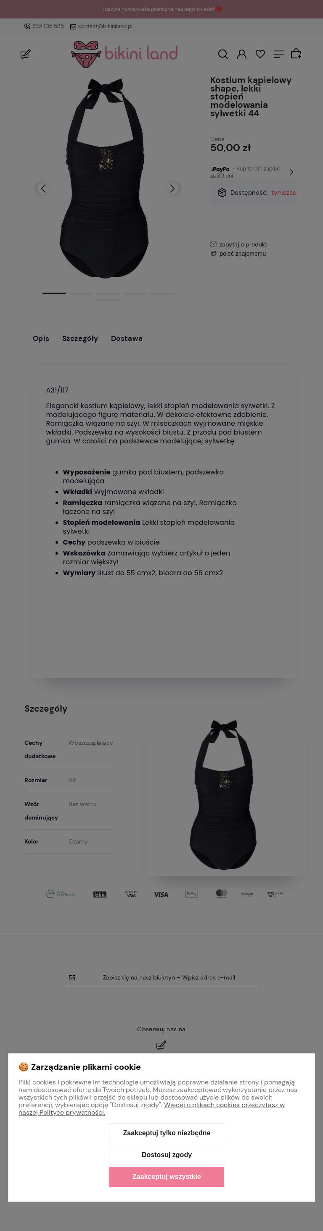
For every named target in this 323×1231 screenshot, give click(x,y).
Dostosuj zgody (167, 1154)
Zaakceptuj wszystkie (166, 1176)
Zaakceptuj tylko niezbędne (166, 1133)
